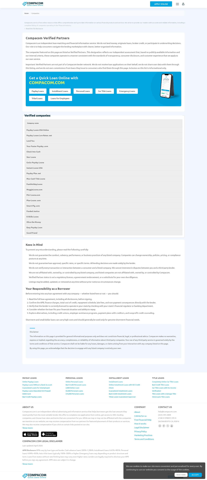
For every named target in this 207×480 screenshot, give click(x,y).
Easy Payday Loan (34, 227)
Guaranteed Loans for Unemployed (36, 388)
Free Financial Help (142, 419)
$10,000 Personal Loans (75, 394)
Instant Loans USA (35, 168)
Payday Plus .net (34, 173)
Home (26, 13)
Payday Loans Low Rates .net (39, 135)
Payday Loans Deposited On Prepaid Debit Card (36, 392)
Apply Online (161, 4)
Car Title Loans (106, 91)
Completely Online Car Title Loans (165, 382)
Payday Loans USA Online (38, 130)
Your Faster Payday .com (37, 146)
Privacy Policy (140, 431)
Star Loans (31, 157)
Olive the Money (34, 222)
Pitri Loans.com (33, 195)
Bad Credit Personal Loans (76, 385)
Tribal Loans (37, 98)
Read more (179, 474)
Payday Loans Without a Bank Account (37, 385)
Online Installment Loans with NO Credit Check (124, 386)
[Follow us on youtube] (171, 425)
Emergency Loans (129, 91)
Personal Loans (84, 91)
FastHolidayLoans (34, 184)
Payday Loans (38, 91)
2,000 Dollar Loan (72, 388)
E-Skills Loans (33, 216)
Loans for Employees (60, 98)
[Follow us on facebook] (163, 425)
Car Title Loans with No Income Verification (164, 389)
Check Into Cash (33, 151)
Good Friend (32, 233)
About (137, 412)
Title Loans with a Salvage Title (164, 394)
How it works (140, 423)
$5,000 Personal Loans (74, 391)
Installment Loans (60, 91)
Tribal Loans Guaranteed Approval (122, 397)
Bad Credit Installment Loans (120, 394)
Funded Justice (33, 211)
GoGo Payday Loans (35, 162)
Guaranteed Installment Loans (120, 391)
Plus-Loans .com (34, 200)
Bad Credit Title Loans (160, 385)
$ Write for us (140, 416)
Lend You (30, 141)
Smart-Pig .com (33, 206)
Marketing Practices (143, 435)
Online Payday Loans (30, 382)
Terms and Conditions (144, 439)
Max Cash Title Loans (36, 178)
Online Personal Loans (74, 382)
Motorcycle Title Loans (161, 397)
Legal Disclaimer (141, 427)
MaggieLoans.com (34, 189)
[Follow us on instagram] (159, 425)
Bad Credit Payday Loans (32, 397)
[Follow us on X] (167, 425)
